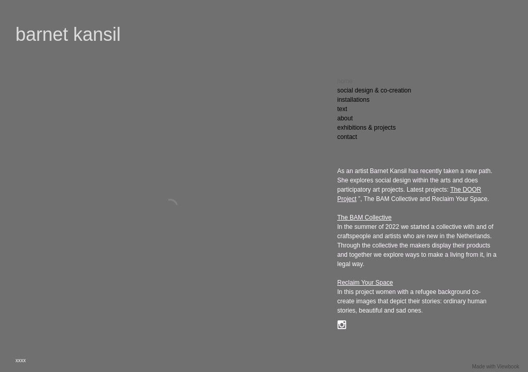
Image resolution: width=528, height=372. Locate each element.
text (342, 109)
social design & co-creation (374, 90)
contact (347, 137)
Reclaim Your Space (365, 282)
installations (353, 99)
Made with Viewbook (495, 366)
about (345, 118)
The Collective (364, 217)
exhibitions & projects (366, 127)
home (345, 81)
